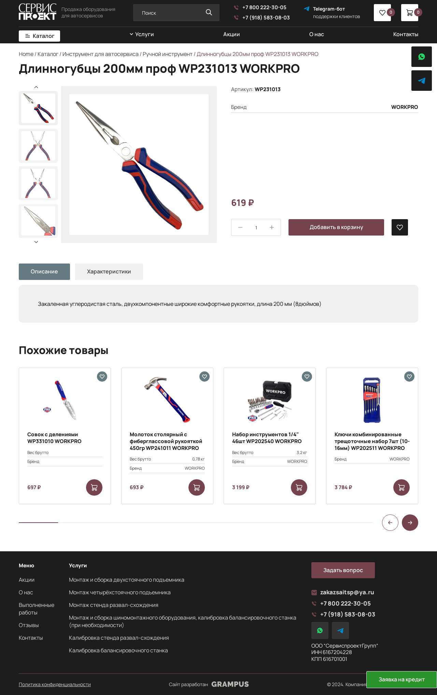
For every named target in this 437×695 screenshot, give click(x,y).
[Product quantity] (256, 227)
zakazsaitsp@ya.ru (342, 592)
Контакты (405, 34)
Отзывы (29, 625)
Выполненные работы (36, 608)
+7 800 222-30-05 (260, 7)
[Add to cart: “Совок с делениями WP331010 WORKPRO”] (94, 487)
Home (26, 54)
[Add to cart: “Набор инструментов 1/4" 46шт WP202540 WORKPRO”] (299, 487)
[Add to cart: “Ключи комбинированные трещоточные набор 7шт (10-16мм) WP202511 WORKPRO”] (401, 487)
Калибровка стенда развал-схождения (119, 637)
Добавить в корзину (336, 227)
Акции (231, 34)
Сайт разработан (209, 684)
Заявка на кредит (402, 679)
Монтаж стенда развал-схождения (113, 605)
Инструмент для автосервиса (100, 54)
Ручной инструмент (168, 54)
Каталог (44, 36)
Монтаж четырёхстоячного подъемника (120, 592)
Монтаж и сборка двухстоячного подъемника (126, 579)
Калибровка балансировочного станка (118, 650)
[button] (36, 242)
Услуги (144, 34)
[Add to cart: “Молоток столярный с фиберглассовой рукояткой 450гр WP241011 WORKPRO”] (196, 487)
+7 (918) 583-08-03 (262, 17)
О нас (316, 34)
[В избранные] (400, 227)
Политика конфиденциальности (55, 684)
